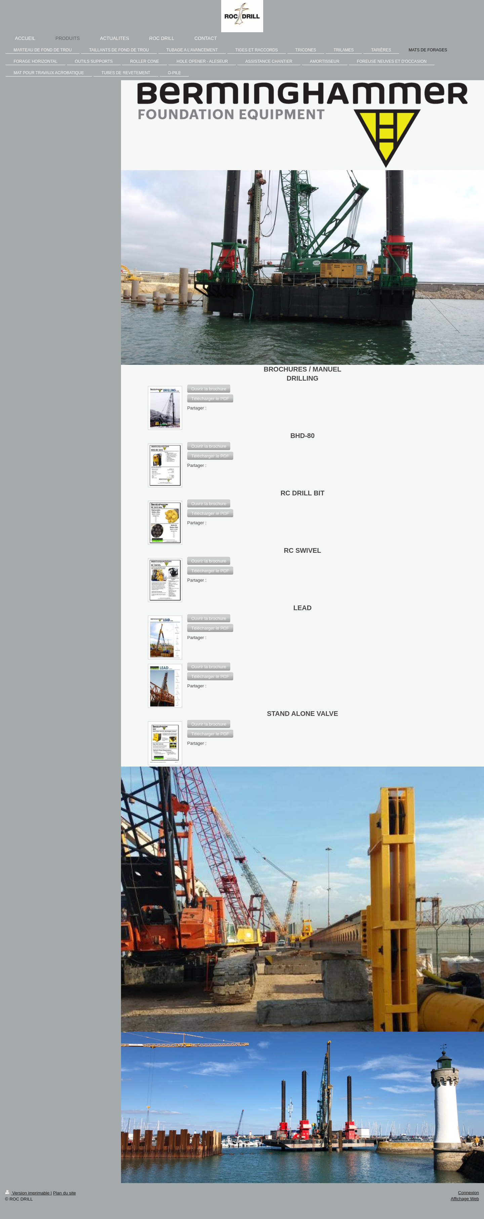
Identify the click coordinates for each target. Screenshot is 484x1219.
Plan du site (64, 1193)
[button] (208, 389)
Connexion (468, 1192)
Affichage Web (465, 1198)
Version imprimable (28, 1193)
